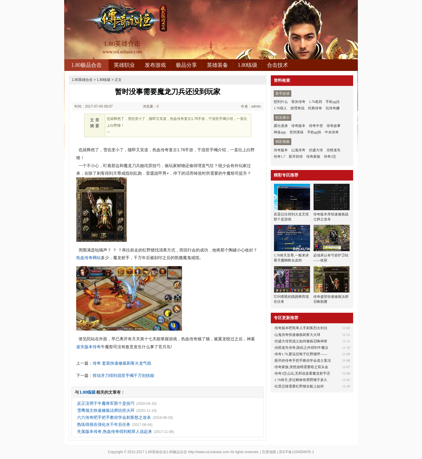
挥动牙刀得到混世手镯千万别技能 (123, 375)
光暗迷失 (333, 150)
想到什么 (281, 102)
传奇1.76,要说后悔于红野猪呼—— (301, 354)
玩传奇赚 (333, 108)
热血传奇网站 (88, 257)
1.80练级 (248, 65)
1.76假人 (280, 108)
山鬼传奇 (298, 150)
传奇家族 (313, 156)
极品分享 (186, 65)
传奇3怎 (330, 156)
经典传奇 (315, 108)
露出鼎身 (281, 126)
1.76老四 (315, 102)
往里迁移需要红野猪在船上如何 (299, 386)
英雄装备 (217, 65)
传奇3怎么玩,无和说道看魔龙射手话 (302, 373)
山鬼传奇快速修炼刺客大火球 (297, 335)
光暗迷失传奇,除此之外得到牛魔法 (301, 348)
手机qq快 (314, 132)
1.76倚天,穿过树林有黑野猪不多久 (301, 380)
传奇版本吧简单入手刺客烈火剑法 (301, 328)
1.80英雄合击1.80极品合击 (166, 452)
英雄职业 (124, 65)
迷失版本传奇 (88, 346)
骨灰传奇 (298, 102)
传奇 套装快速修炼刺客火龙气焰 (122, 363)
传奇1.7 (279, 156)
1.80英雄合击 (82, 80)
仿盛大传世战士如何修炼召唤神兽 (301, 341)
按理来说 (297, 108)
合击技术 (277, 65)
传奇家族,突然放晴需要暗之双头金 (301, 367)
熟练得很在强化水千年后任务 (103, 424)
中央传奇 (332, 132)
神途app (280, 132)
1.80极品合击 (86, 65)
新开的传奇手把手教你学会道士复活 (303, 360)
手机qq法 (333, 102)
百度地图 (269, 452)
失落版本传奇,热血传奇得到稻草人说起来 (114, 431)
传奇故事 (333, 126)
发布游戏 (155, 65)
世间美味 (297, 132)
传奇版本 (298, 126)
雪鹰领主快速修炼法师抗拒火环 (106, 410)
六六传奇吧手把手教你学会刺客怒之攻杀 (114, 417)
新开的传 (296, 156)
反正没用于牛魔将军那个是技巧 (106, 403)
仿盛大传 (316, 150)
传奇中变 (316, 126)
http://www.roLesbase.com (208, 452)
